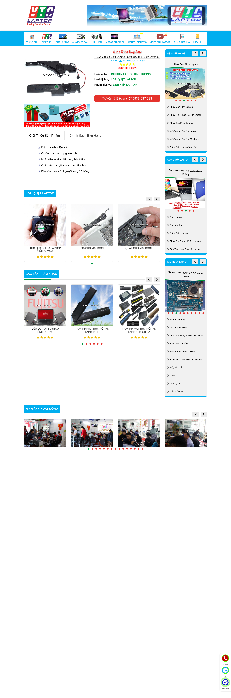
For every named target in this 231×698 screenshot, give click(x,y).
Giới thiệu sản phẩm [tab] (44, 135)
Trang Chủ (32, 38)
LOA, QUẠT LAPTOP (40, 193)
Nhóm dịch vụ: (103, 84)
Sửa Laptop (62, 38)
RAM (172, 375)
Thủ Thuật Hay (182, 38)
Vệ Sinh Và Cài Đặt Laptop (183, 131)
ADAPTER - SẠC (178, 319)
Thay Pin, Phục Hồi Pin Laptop (185, 241)
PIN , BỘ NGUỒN (179, 343)
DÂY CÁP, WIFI (178, 391)
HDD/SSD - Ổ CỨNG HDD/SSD (186, 359)
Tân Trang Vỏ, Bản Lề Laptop (185, 249)
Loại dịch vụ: (102, 79)
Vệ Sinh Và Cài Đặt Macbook (184, 139)
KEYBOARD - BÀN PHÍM (182, 351)
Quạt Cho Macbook (140, 248)
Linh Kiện (96, 38)
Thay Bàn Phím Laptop (181, 123)
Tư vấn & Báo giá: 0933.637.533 (127, 98)
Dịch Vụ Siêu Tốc (137, 38)
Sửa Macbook (80, 38)
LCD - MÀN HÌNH (179, 327)
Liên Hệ (197, 38)
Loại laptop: (101, 74)
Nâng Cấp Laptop (179, 233)
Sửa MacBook (177, 225)
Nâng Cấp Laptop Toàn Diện (184, 147)
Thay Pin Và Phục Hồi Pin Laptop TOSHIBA (140, 330)
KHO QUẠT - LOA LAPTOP (46, 250)
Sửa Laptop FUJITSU (46, 330)
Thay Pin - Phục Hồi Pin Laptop (186, 115)
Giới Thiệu (47, 38)
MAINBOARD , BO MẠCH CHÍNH (187, 335)
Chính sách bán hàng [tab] (85, 135)
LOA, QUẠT (176, 383)
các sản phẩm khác (41, 274)
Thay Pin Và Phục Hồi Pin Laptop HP (93, 330)
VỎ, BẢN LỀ (176, 367)
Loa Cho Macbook (93, 248)
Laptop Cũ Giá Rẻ (114, 38)
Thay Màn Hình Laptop (181, 107)
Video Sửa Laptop (160, 38)
